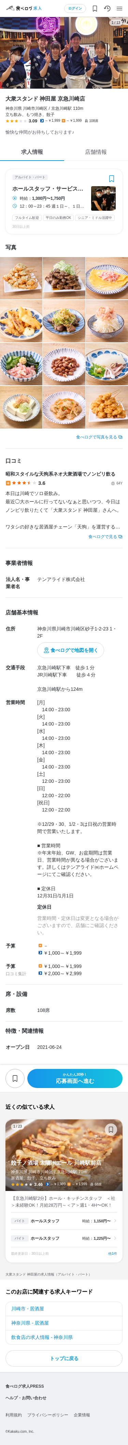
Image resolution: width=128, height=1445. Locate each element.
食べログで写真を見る (96, 437)
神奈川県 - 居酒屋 (30, 1323)
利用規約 (13, 1415)
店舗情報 (96, 152)
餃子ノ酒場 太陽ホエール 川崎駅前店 (64, 1191)
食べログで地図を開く (74, 650)
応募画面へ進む (75, 1078)
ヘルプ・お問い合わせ (25, 1398)
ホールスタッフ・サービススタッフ (49, 189)
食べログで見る (102, 536)
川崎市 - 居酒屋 (27, 1308)
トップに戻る (64, 1358)
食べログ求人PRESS (24, 1386)
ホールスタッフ (45, 1221)
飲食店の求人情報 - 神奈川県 (42, 1337)
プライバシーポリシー (47, 1415)
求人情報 (32, 152)
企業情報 (82, 1415)
